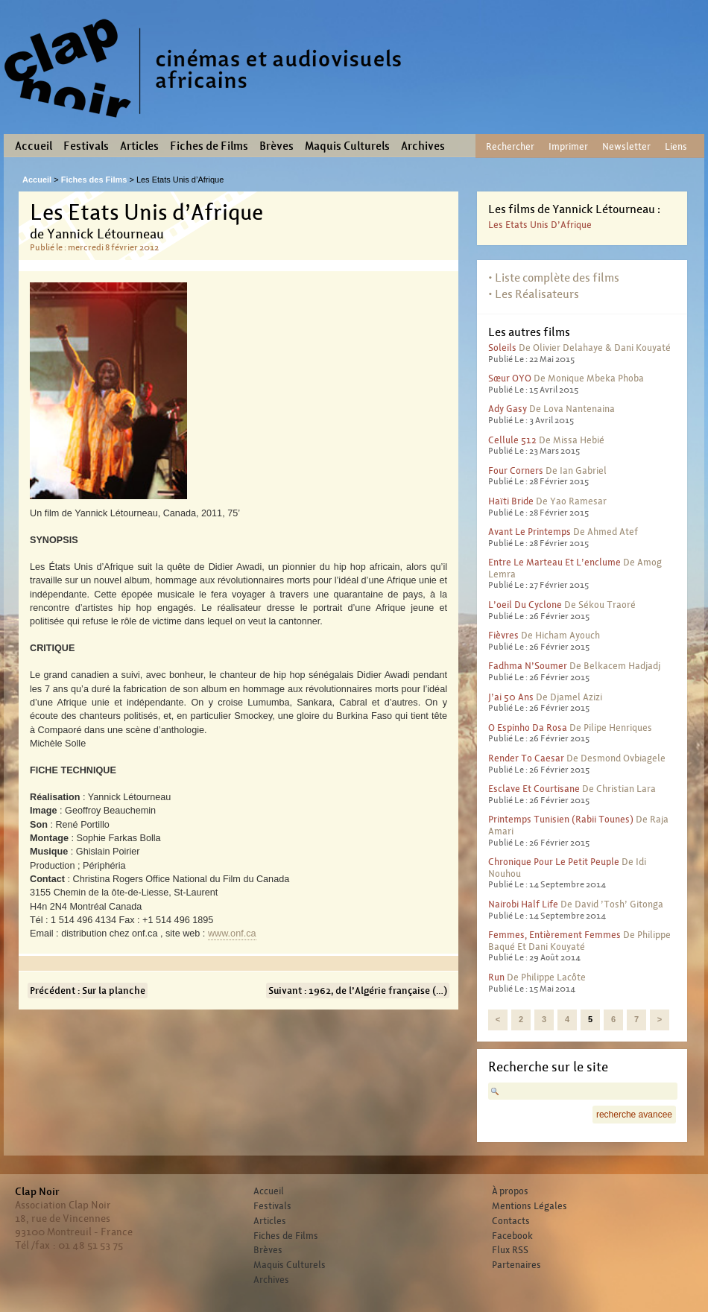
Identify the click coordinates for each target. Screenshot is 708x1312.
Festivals (86, 146)
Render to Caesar (526, 758)
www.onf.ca (232, 933)
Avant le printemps (529, 531)
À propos (510, 1191)
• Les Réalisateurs (533, 294)
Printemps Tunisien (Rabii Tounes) (560, 819)
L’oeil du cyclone (525, 604)
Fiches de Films (209, 146)
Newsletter (626, 146)
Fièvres (503, 635)
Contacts (511, 1221)
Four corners (515, 470)
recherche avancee (634, 1114)
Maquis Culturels (347, 146)
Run (496, 977)
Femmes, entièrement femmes (554, 934)
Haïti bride (511, 501)
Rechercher (510, 146)
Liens (676, 146)
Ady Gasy (507, 408)
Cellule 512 (512, 440)
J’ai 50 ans (511, 697)
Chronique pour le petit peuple (553, 861)
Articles (139, 146)
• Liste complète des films (553, 277)
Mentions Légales (529, 1206)
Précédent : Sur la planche (87, 990)
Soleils (502, 347)
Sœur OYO (509, 378)
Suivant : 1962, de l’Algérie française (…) (357, 990)
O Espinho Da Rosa (527, 727)
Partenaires (516, 1265)
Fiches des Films (94, 179)
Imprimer (568, 146)
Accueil (33, 146)
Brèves (276, 146)
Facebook (512, 1236)
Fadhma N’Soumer (527, 665)
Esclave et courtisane (534, 788)
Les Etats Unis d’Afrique (540, 224)
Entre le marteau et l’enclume (554, 562)
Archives (423, 146)
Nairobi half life (523, 904)
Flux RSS (510, 1250)
